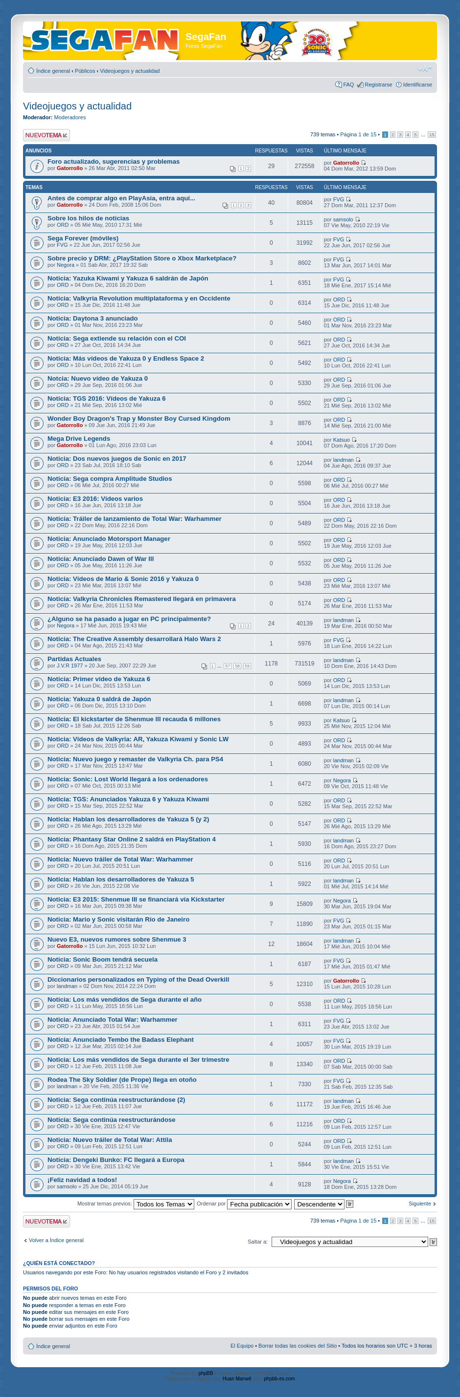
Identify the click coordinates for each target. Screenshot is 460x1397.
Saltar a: (258, 1242)
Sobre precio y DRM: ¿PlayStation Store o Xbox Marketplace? (141, 258)
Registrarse (378, 84)
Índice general (53, 71)
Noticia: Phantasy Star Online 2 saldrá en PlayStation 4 (131, 839)
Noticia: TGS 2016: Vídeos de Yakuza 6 (106, 398)
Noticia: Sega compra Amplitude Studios (109, 478)
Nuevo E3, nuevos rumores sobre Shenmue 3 (116, 939)
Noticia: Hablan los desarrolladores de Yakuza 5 (120, 879)
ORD (63, 225)
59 (247, 666)
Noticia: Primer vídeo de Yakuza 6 (98, 679)
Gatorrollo (70, 168)
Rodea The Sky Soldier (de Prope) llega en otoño (122, 1079)
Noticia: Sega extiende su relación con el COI (116, 338)
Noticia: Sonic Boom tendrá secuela (102, 959)
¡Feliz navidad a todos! (82, 1179)
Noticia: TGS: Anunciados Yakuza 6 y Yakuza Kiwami (128, 799)
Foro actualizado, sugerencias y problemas (113, 161)
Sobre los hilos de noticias (88, 218)
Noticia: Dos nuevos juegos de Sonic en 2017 (116, 458)
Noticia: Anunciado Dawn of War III (100, 558)
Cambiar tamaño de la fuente (425, 68)
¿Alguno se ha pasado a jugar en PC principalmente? (129, 619)
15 (432, 134)
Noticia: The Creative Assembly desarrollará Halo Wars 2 (134, 639)
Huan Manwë (237, 1378)
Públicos (85, 71)
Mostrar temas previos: (135, 1203)
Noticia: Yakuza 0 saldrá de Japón (99, 699)
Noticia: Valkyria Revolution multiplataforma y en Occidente (138, 298)
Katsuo (341, 440)
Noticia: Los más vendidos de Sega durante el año (124, 999)
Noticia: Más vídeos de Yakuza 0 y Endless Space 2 (125, 358)
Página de (358, 134)
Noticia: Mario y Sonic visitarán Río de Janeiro (118, 919)
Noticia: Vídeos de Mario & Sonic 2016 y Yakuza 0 (123, 578)
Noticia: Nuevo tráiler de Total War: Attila (109, 1139)
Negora (65, 265)
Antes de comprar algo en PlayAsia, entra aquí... (121, 198)
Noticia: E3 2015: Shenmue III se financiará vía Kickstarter (136, 899)
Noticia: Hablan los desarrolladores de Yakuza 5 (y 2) (128, 819)
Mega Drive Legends (78, 438)
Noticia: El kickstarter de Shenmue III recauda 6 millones (134, 719)
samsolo (343, 219)
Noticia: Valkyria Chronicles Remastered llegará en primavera (141, 598)
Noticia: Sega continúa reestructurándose (111, 1119)
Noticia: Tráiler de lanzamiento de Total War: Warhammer (134, 518)
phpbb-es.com (279, 1378)
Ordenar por (244, 1203)
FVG (339, 199)
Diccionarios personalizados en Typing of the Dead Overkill (138, 979)
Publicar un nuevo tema (46, 135)
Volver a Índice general (56, 1240)
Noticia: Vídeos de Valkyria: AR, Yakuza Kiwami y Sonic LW (138, 739)
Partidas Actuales (74, 659)
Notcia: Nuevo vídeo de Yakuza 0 (97, 378)
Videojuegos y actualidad (130, 71)
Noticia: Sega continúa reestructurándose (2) (116, 1099)
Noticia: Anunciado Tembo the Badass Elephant (120, 1039)
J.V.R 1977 (70, 665)
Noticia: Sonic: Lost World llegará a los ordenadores (127, 779)
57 (227, 666)
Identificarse (417, 84)
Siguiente (420, 1203)
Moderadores (70, 117)
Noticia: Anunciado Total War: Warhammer (112, 1019)
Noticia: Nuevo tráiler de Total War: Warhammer (120, 859)
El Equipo (241, 1346)
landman (343, 460)
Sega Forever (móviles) (82, 238)
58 (237, 666)
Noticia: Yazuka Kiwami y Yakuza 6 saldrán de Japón (127, 278)
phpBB (205, 1373)
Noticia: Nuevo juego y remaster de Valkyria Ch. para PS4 (135, 759)
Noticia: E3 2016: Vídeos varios (95, 498)
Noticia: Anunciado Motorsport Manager (108, 538)
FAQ (348, 84)
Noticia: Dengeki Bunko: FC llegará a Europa (115, 1159)
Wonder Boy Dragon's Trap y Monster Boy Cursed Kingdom (138, 418)
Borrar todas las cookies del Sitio (297, 1346)
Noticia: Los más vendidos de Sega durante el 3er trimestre (138, 1059)
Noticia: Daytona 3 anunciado (92, 318)
